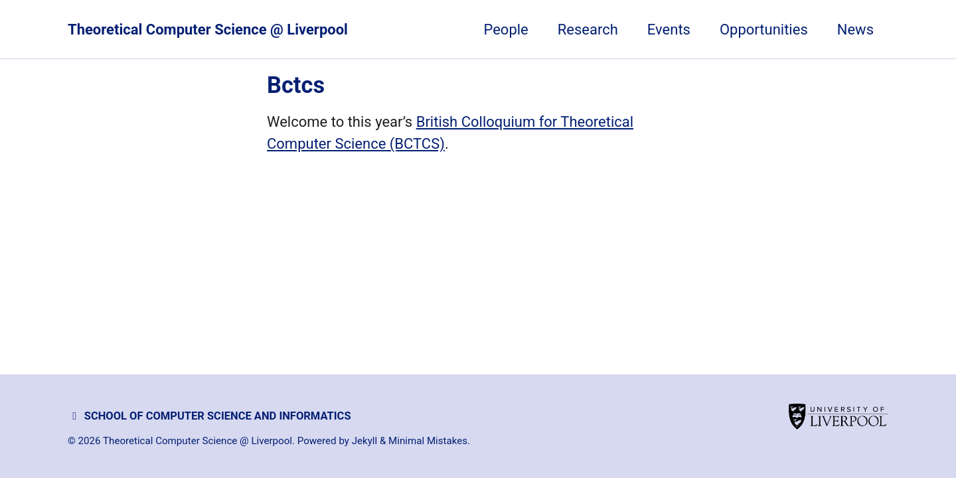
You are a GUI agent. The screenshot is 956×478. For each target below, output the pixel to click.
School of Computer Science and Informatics (209, 416)
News (855, 29)
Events (668, 29)
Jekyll (365, 441)
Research (588, 29)
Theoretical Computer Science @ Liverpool (208, 29)
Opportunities (764, 29)
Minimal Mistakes (427, 441)
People (505, 29)
